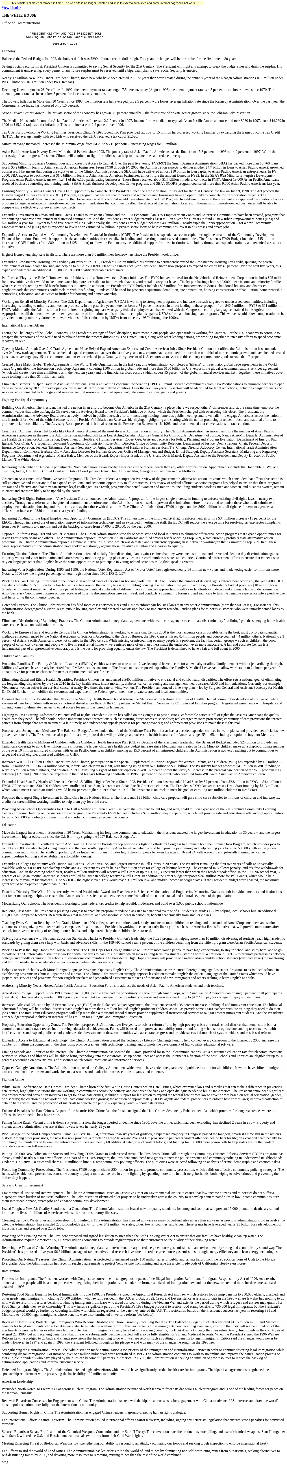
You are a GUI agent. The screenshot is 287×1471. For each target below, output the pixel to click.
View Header (11, 8)
